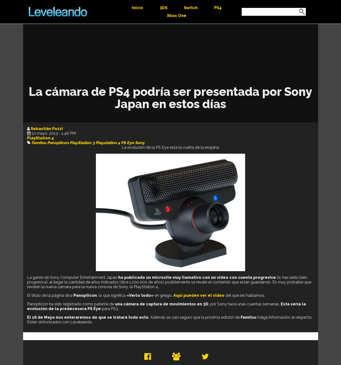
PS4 (218, 7)
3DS (163, 7)
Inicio (137, 7)
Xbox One (176, 15)
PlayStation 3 (82, 142)
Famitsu (38, 142)
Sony (140, 142)
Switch (191, 7)
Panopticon (58, 142)
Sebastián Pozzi (47, 128)
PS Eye (127, 142)
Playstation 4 (108, 142)
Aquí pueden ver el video (198, 295)
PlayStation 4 (40, 138)
